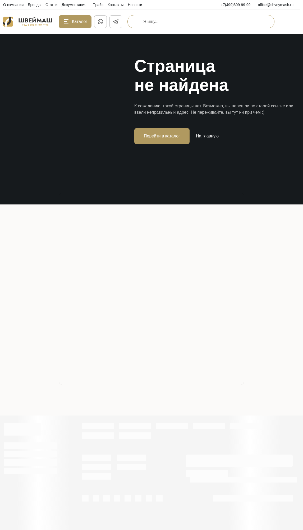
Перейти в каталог (162, 136)
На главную (207, 136)
